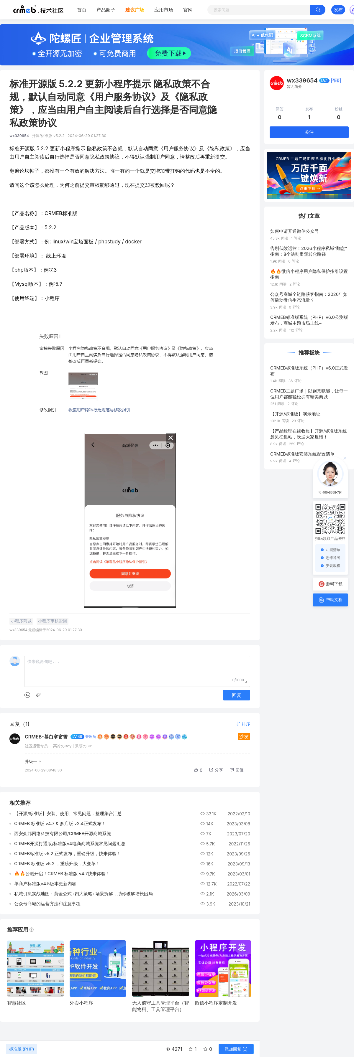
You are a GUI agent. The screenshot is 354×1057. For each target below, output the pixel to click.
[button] (243, 723)
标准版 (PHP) (21, 1049)
